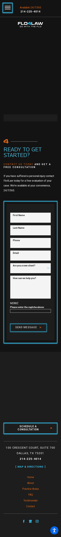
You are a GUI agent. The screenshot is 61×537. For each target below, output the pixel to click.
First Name (19, 215)
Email (16, 253)
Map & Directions (30, 466)
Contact (30, 506)
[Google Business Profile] (30, 521)
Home (30, 477)
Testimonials (30, 500)
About (30, 483)
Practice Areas (30, 489)
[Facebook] (24, 521)
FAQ (30, 495)
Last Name (18, 228)
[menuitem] (30, 477)
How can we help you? (24, 278)
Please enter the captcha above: (27, 307)
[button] (54, 530)
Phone (16, 240)
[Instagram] (37, 521)
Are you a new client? (24, 265)
